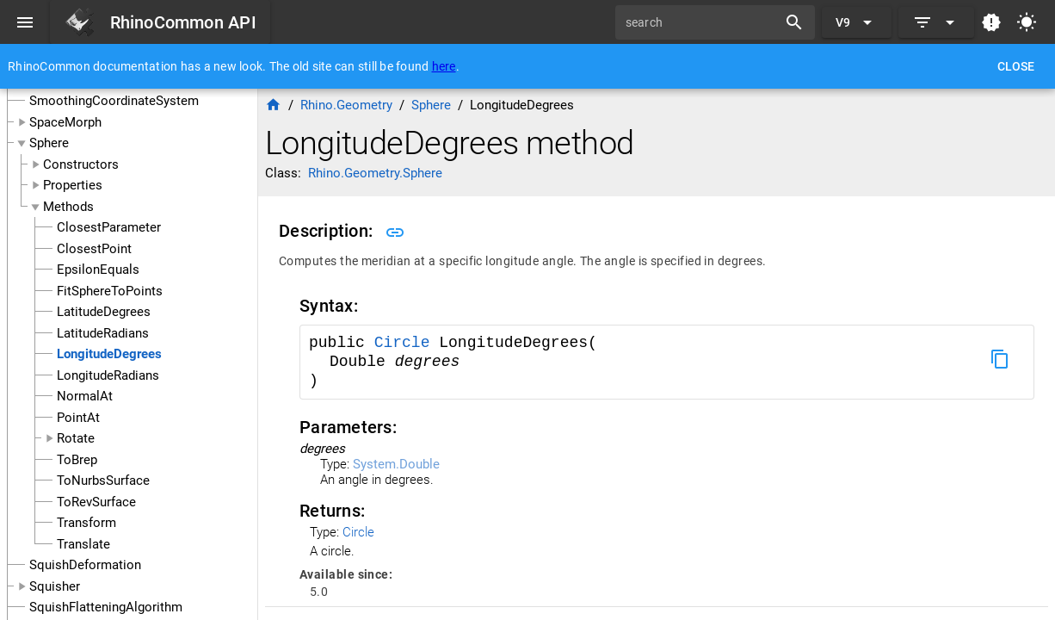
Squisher (54, 586)
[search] (702, 22)
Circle (407, 342)
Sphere (49, 143)
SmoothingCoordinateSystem (114, 100)
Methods (68, 206)
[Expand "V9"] (857, 22)
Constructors (81, 164)
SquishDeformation (85, 565)
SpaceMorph (65, 122)
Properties (72, 185)
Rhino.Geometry (346, 105)
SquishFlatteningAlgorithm (105, 607)
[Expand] (936, 22)
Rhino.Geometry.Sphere (375, 173)
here (444, 66)
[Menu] (25, 22)
